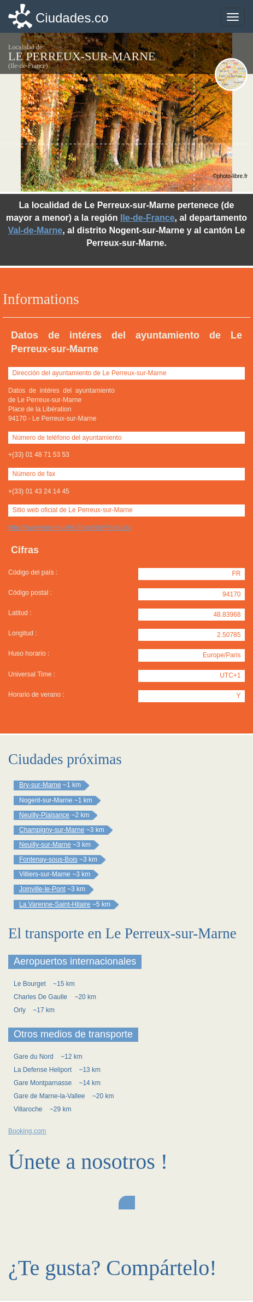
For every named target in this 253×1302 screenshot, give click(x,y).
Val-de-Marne (35, 230)
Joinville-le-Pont (42, 889)
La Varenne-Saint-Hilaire (55, 904)
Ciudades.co (72, 17)
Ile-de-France (147, 217)
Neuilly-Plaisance (44, 815)
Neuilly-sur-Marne (45, 844)
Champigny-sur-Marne (51, 830)
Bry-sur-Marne (40, 785)
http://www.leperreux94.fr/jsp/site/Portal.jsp (70, 527)
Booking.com (27, 1131)
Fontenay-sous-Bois (48, 859)
